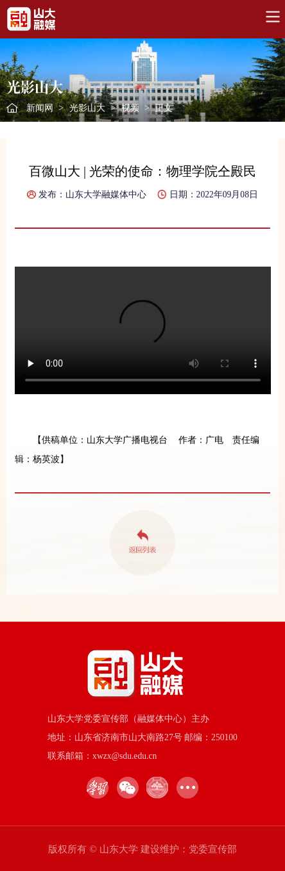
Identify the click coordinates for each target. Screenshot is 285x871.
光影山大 (87, 108)
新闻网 (39, 108)
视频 (130, 108)
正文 (164, 108)
